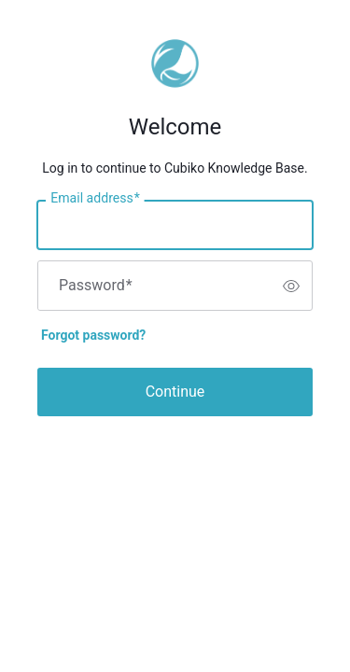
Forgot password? (93, 335)
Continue (175, 391)
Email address (94, 198)
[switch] (291, 285)
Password (96, 285)
